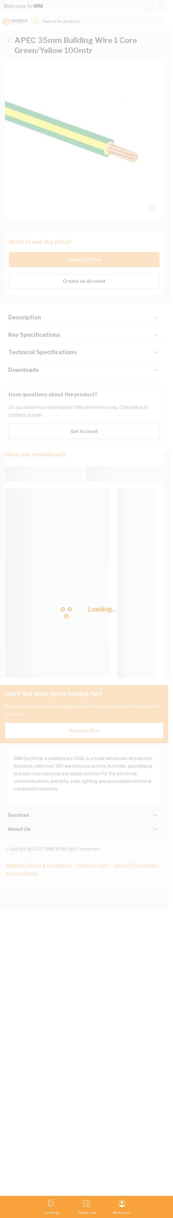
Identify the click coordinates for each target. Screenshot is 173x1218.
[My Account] (122, 1207)
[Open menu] (51, 1207)
